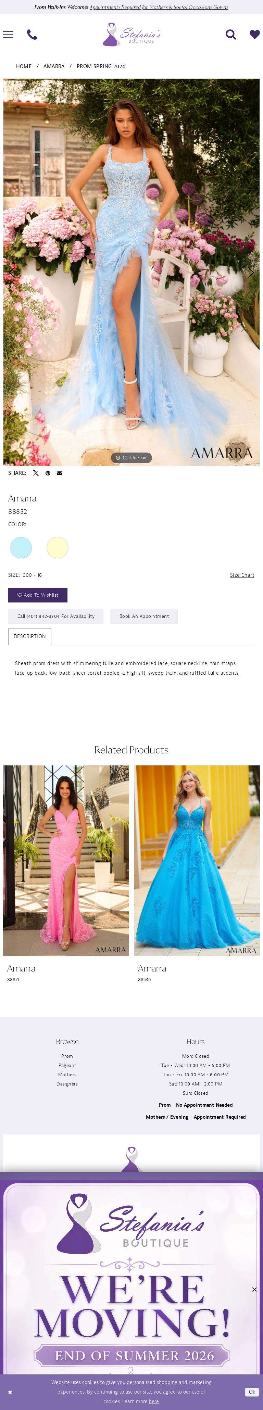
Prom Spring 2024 (101, 66)
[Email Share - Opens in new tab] (59, 473)
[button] (254, 1291)
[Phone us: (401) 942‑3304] (32, 35)
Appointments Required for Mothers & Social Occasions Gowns (159, 7)
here (154, 1401)
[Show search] (231, 35)
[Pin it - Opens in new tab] (48, 473)
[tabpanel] (131, 272)
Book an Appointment (144, 616)
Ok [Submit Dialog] (252, 1392)
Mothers (67, 1075)
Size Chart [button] (242, 575)
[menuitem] (32, 35)
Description (30, 636)
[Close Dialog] (10, 1392)
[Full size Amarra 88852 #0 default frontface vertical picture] (131, 272)
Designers (67, 1084)
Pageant (67, 1065)
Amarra (53, 66)
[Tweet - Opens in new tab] (36, 473)
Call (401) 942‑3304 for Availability (56, 616)
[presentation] (66, 860)
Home (24, 66)
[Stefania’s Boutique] (131, 34)
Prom (67, 1056)
